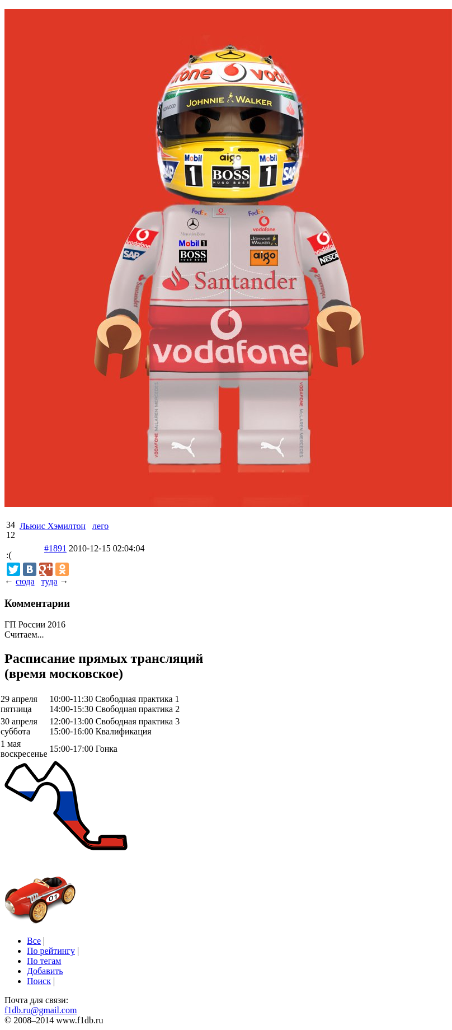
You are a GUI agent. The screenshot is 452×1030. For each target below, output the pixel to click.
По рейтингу (51, 951)
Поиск (39, 981)
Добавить (45, 971)
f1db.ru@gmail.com (40, 1010)
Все (34, 940)
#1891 (55, 548)
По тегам (44, 961)
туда (49, 581)
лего (100, 526)
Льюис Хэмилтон (53, 526)
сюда (25, 581)
